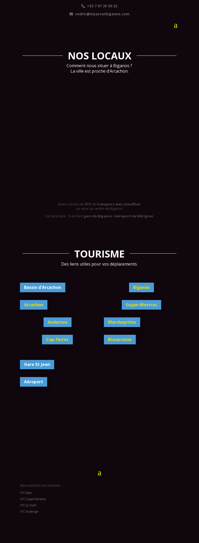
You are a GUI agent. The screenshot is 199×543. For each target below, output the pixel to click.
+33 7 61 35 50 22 (99, 5)
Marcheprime (122, 322)
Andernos (57, 322)
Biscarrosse (120, 339)
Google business (38, 223)
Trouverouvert (87, 223)
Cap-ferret (57, 339)
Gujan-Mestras (141, 305)
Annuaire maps (64, 223)
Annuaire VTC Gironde (145, 223)
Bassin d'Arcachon (42, 287)
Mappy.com (109, 223)
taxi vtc (97, 139)
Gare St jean (37, 364)
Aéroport (33, 382)
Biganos (141, 287)
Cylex (123, 223)
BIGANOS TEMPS (99, 432)
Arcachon (33, 305)
